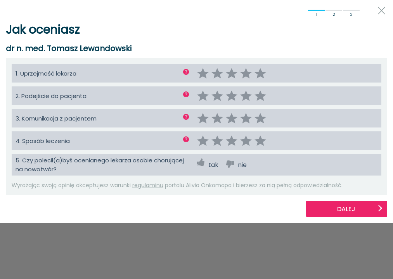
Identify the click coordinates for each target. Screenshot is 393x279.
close (381, 11)
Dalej (360, 209)
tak (213, 164)
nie (242, 164)
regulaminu (147, 185)
